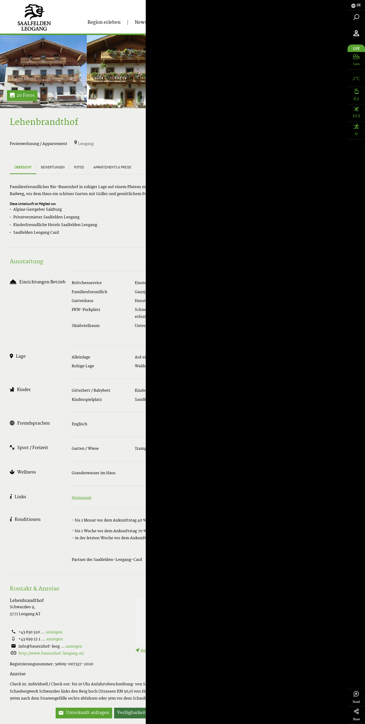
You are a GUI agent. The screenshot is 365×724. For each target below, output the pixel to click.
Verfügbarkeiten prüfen (141, 713)
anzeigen (54, 632)
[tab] (356, 5)
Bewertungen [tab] (53, 167)
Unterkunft (278, 25)
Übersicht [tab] (23, 167)
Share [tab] (356, 715)
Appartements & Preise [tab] (112, 167)
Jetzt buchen (189, 713)
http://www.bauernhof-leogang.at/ (51, 654)
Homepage (81, 498)
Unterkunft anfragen (84, 713)
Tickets (237, 25)
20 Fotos (22, 95)
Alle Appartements (299, 195)
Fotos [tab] (79, 167)
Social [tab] (356, 697)
